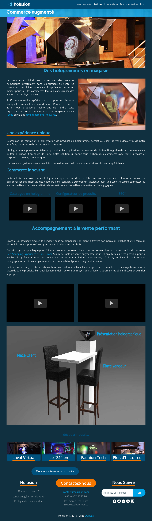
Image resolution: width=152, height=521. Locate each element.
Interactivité (111, 4)
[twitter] (119, 500)
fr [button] (142, 4)
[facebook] (115, 500)
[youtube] (124, 500)
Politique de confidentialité (28, 501)
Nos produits (84, 4)
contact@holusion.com (76, 492)
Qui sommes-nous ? (28, 491)
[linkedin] (128, 500)
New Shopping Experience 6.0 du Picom (29, 254)
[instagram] (132, 500)
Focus (10, 114)
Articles (98, 4)
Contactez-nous (76, 483)
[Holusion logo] (20, 4)
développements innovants (41, 114)
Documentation (129, 4)
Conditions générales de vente (28, 496)
